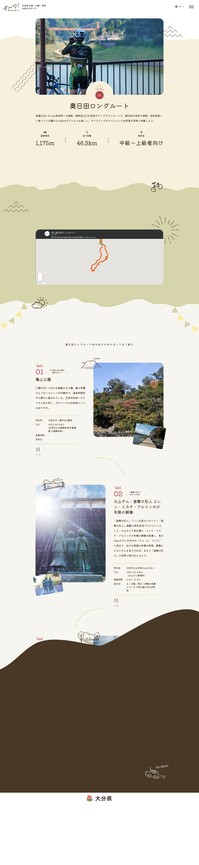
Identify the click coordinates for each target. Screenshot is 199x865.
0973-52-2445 (134, 572)
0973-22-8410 (56, 424)
